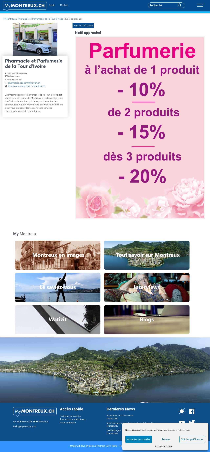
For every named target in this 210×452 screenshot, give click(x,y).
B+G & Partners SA (99, 446)
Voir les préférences (192, 439)
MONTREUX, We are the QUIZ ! (120, 431)
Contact (55, 5)
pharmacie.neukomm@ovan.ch (24, 82)
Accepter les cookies (138, 439)
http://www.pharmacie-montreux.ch (26, 86)
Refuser (166, 439)
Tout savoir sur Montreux (73, 419)
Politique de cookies (164, 446)
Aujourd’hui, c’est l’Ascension (120, 416)
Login (43, 5)
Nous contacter (68, 422)
